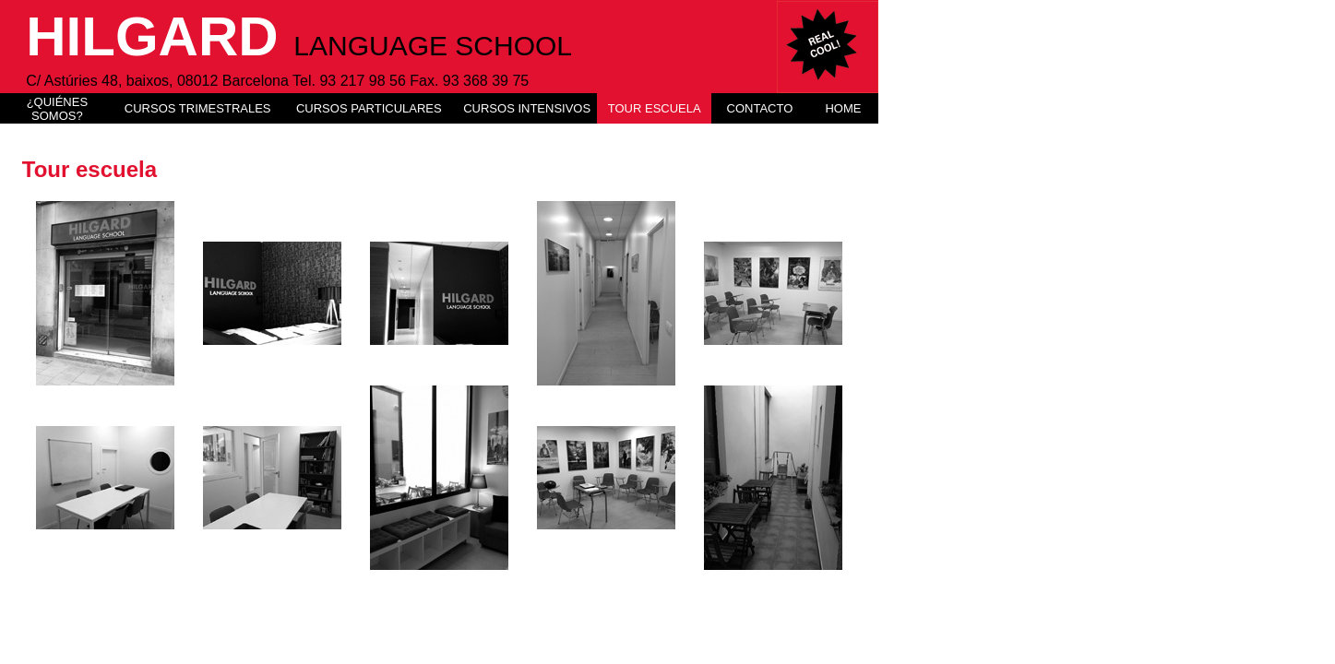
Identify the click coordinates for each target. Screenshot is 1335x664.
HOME (843, 108)
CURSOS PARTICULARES (369, 108)
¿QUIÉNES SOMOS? (57, 109)
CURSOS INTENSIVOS (526, 108)
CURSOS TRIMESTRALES (198, 108)
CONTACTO (760, 108)
